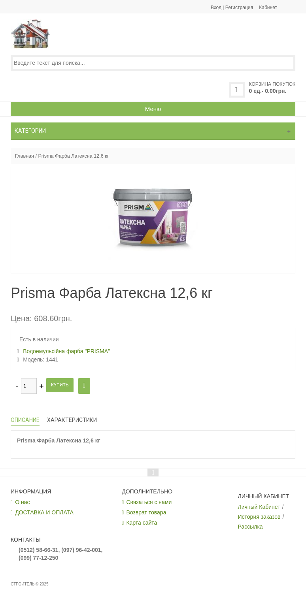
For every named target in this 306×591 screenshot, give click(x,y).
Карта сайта (141, 522)
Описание (25, 420)
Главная (24, 156)
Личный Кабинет (259, 507)
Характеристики (72, 420)
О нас (22, 502)
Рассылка (250, 526)
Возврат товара (146, 512)
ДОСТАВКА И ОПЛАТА (44, 512)
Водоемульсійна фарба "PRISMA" (66, 351)
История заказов (259, 517)
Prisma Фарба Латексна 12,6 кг (73, 156)
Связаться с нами (149, 502)
